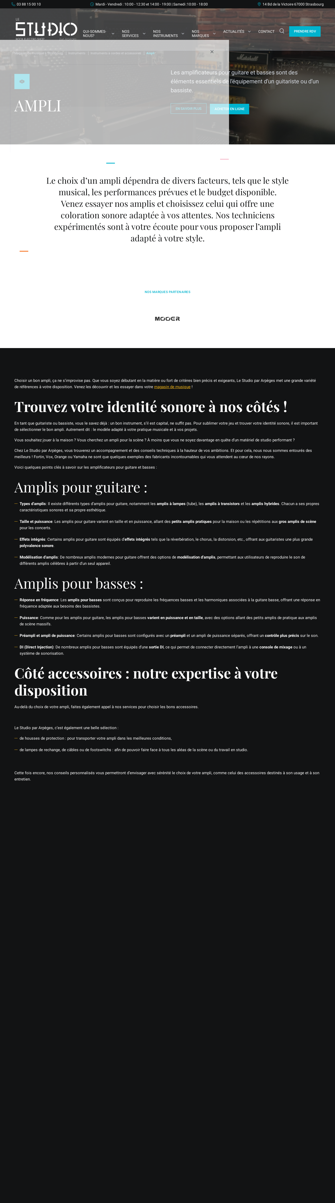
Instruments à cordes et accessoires (116, 53)
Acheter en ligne (230, 108)
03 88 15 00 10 (29, 4)
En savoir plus (189, 109)
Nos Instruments (165, 33)
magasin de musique (172, 386)
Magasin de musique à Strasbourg (38, 53)
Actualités (233, 31)
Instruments (76, 53)
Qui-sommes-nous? (94, 33)
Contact (266, 31)
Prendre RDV (30, 921)
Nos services (130, 33)
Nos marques (200, 33)
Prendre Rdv (305, 31)
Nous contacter (69, 921)
